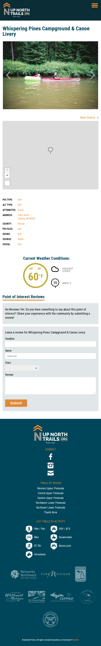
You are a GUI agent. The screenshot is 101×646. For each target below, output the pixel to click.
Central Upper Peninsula (50, 493)
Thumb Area (50, 512)
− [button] (7, 175)
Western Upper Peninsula (50, 488)
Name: (8, 350)
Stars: (8, 362)
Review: (9, 374)
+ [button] (7, 170)
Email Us (75, 640)
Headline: (10, 338)
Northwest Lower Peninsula (50, 502)
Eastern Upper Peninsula (50, 498)
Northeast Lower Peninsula (50, 507)
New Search (87, 117)
